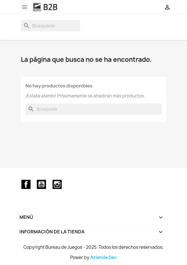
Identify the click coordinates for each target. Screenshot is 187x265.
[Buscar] (50, 25)
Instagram (57, 184)
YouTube (41, 184)
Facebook (26, 184)
